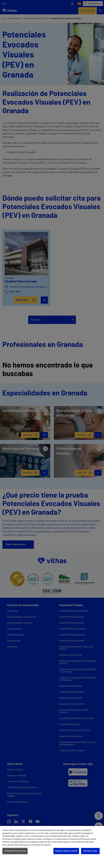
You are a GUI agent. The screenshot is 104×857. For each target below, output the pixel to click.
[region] (52, 841)
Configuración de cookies (15, 851)
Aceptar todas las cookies (66, 851)
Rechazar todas (90, 851)
